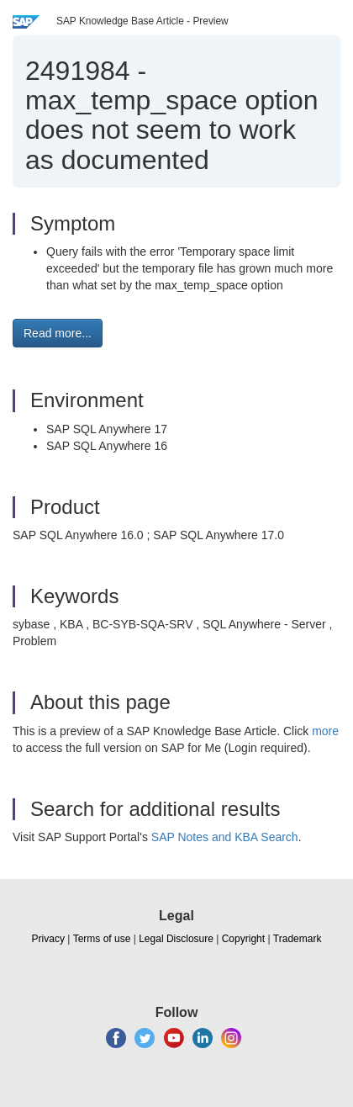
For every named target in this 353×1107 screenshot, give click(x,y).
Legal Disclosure (176, 939)
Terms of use (102, 939)
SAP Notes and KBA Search (224, 837)
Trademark (297, 939)
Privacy (48, 939)
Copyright (243, 939)
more (325, 731)
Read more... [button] (58, 333)
